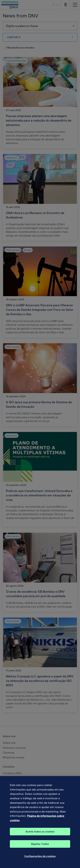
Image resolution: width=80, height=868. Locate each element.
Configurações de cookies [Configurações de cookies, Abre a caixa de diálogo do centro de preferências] (40, 858)
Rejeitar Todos (40, 846)
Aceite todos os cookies (40, 833)
